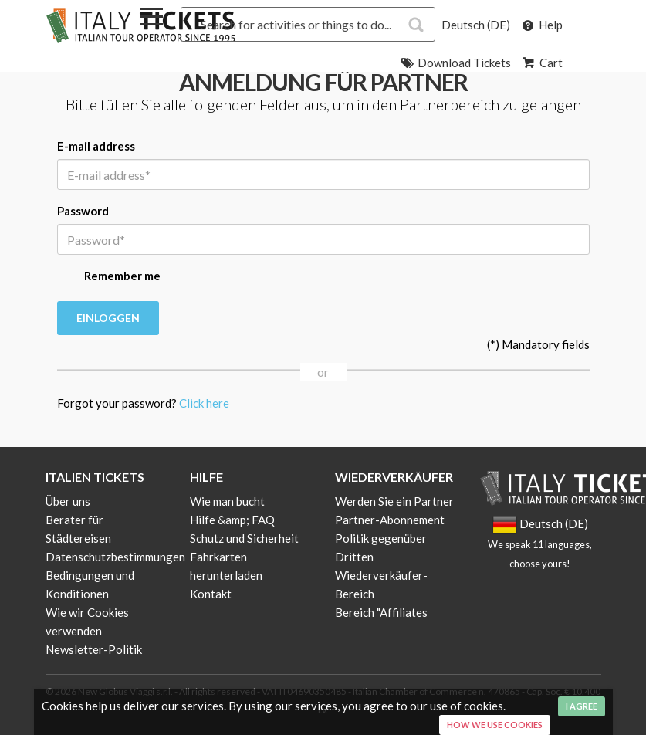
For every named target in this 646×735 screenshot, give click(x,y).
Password (83, 211)
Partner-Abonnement (390, 520)
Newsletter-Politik (94, 649)
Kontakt (211, 594)
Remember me (109, 277)
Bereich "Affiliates (381, 612)
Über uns (68, 501)
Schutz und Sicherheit (244, 538)
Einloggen (108, 317)
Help (541, 25)
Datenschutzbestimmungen (115, 557)
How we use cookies (495, 725)
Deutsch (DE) (475, 25)
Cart (542, 62)
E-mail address (96, 146)
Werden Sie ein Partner (394, 501)
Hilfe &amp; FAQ (232, 520)
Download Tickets (455, 62)
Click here (204, 403)
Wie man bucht (227, 501)
